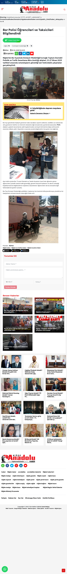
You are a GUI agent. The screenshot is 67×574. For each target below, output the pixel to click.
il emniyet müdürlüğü (20, 46)
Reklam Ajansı (32, 508)
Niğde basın (52, 483)
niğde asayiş (20, 483)
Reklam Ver (12, 498)
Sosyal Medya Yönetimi (20, 508)
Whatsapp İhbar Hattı (33, 498)
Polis (58, 125)
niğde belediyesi (19, 480)
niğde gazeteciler (7, 483)
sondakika (21, 472)
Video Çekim (40, 508)
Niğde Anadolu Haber (34, 248)
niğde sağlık (30, 483)
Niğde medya (6, 476)
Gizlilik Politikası (48, 498)
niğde (7, 46)
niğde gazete (31, 476)
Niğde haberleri (48, 472)
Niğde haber (6, 248)
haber (3, 472)
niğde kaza (52, 476)
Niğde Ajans (58, 508)
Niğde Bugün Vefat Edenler (52, 487)
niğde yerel (30, 480)
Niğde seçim (41, 476)
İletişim (4, 498)
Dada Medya (45, 506)
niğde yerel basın (42, 480)
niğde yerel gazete (57, 480)
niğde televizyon (18, 476)
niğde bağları (41, 483)
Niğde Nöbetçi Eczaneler (10, 491)
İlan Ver (20, 498)
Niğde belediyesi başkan (31, 487)
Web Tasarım (9, 508)
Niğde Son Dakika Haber (19, 248)
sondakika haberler (34, 472)
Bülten (6, 50)
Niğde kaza (16, 487)
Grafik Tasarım (49, 508)
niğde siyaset (6, 480)
